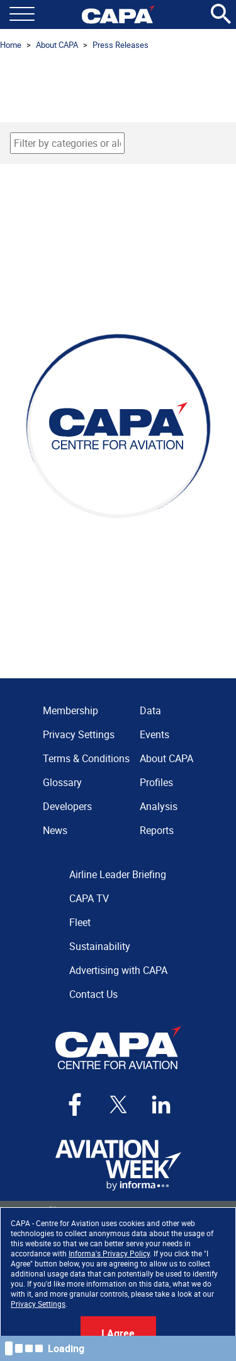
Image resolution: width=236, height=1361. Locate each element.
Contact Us (93, 994)
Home (10, 44)
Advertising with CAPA (118, 970)
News (55, 830)
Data (150, 710)
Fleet (80, 922)
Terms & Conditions (86, 758)
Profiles (156, 782)
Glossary (62, 782)
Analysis (158, 806)
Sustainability (99, 946)
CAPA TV (89, 898)
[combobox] (67, 143)
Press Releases (121, 44)
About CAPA (57, 44)
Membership (70, 710)
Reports (157, 830)
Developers (67, 806)
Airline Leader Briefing (117, 874)
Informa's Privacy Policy (109, 1253)
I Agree (118, 1333)
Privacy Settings (38, 1304)
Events (154, 734)
